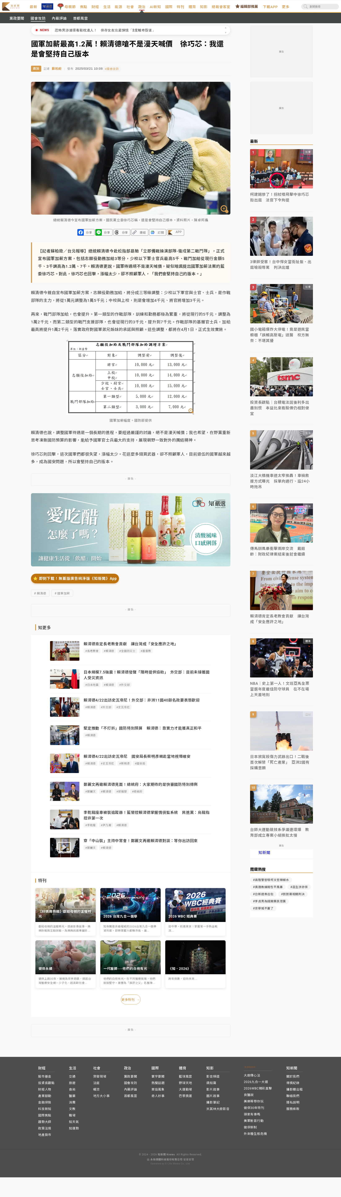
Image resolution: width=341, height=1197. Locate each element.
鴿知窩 (211, 1085)
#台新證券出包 (263, 898)
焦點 (95, 9)
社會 (142, 9)
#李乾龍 (90, 828)
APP (179, 235)
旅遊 (72, 1085)
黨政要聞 (16, 22)
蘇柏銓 (57, 72)
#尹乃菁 (106, 828)
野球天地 (185, 1085)
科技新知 (44, 1111)
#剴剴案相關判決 (293, 898)
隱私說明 (293, 1105)
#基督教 (146, 654)
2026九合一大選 (256, 1084)
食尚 (72, 1092)
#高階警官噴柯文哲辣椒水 (271, 884)
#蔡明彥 (124, 766)
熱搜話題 (158, 1085)
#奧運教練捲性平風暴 (268, 891)
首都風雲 (80, 22)
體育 (204, 9)
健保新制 (250, 1130)
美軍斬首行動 (254, 1123)
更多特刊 (130, 1003)
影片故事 (213, 1092)
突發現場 (99, 1079)
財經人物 (44, 1092)
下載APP (282, 9)
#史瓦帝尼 (123, 710)
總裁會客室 (232, 9)
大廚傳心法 (252, 1078)
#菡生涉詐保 (299, 891)
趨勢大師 (44, 1124)
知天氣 (74, 1124)
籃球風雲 (185, 1079)
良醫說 (249, 1097)
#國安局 (140, 766)
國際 (181, 9)
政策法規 (44, 1131)
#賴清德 (109, 654)
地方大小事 (101, 1098)
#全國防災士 (127, 654)
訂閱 (161, 236)
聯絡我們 (293, 1098)
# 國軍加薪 (62, 596)
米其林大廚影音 (218, 1111)
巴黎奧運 (185, 1098)
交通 (72, 1079)
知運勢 (74, 1131)
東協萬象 (158, 1092)
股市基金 (44, 1079)
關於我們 (293, 1079)
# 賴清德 (40, 596)
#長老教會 (92, 654)
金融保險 (44, 1105)
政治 (154, 12)
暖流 (96, 1092)
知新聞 (264, 857)
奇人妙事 (158, 1098)
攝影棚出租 (294, 1092)
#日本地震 (92, 688)
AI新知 (167, 9)
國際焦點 (44, 1118)
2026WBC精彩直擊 (258, 1091)
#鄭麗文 (90, 794)
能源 (130, 9)
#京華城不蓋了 (263, 912)
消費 (72, 1105)
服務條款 (293, 1111)
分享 (89, 236)
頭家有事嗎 (252, 1117)
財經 (107, 9)
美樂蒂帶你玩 (254, 1104)
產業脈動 (44, 1098)
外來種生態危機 (255, 1136)
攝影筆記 (213, 1105)
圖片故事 (213, 1098)
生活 (119, 9)
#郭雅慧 (121, 794)
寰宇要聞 (158, 1079)
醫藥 (72, 1098)
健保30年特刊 (254, 1110)
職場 (72, 1118)
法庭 (96, 1085)
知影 (215, 9)
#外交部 (124, 688)
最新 (45, 9)
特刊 (192, 9)
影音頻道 (213, 1079)
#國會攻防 (115, 72)
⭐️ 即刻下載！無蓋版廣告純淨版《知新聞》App (75, 582)
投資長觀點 (46, 1085)
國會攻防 (38, 22)
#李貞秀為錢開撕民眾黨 (269, 905)
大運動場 (185, 1092)
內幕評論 (59, 22)
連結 (143, 236)
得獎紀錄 (293, 1085)
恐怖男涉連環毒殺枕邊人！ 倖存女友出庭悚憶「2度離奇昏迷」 (105, 34)
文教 (72, 1111)
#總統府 (137, 794)
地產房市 (44, 1137)
